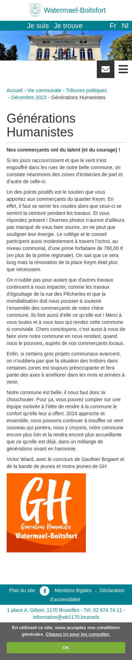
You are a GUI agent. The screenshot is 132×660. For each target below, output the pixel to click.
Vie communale (44, 90)
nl (125, 26)
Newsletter (105, 71)
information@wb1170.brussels (66, 617)
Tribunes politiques (86, 90)
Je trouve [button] (68, 26)
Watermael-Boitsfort (75, 10)
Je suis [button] (38, 26)
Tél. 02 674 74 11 (103, 610)
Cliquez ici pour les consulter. (78, 634)
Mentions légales (73, 590)
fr (112, 26)
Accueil (15, 90)
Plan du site (22, 590)
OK (66, 647)
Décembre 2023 (28, 97)
